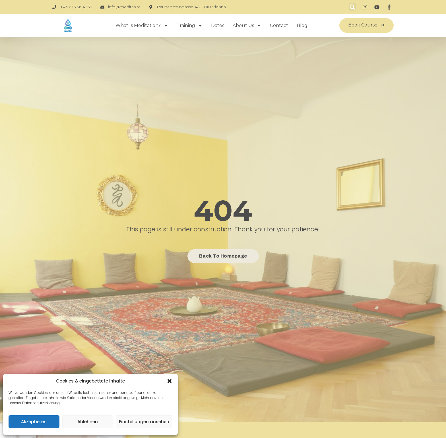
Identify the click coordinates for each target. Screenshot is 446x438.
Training (190, 25)
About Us (247, 25)
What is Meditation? (141, 25)
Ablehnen (87, 422)
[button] (169, 381)
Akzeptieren (34, 422)
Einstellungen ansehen (144, 422)
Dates (217, 25)
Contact (279, 25)
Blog (302, 25)
